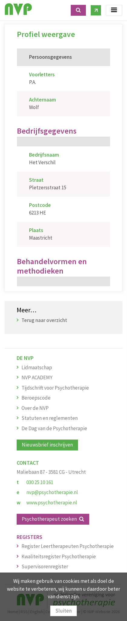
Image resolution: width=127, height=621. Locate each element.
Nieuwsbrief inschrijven (47, 444)
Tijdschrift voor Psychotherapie (55, 387)
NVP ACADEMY (36, 377)
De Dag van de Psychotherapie (54, 428)
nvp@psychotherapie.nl (52, 492)
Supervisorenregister (44, 566)
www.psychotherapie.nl (51, 502)
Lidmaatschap (36, 367)
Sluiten (63, 610)
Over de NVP (35, 408)
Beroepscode (35, 397)
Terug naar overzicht (44, 320)
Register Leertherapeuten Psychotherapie (67, 546)
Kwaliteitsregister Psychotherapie (58, 556)
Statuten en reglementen (49, 418)
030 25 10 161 (39, 482)
